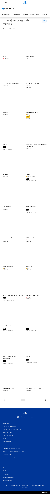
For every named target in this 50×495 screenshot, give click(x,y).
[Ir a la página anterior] (4, 399)
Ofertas (25, 14)
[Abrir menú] (2, 3)
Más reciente (6, 14)
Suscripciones (34, 14)
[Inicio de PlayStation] (25, 2)
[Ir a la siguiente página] (45, 399)
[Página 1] (23, 400)
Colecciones (16, 14)
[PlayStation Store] (8, 8)
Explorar (44, 14)
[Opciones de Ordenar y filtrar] (44, 21)
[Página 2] (27, 400)
